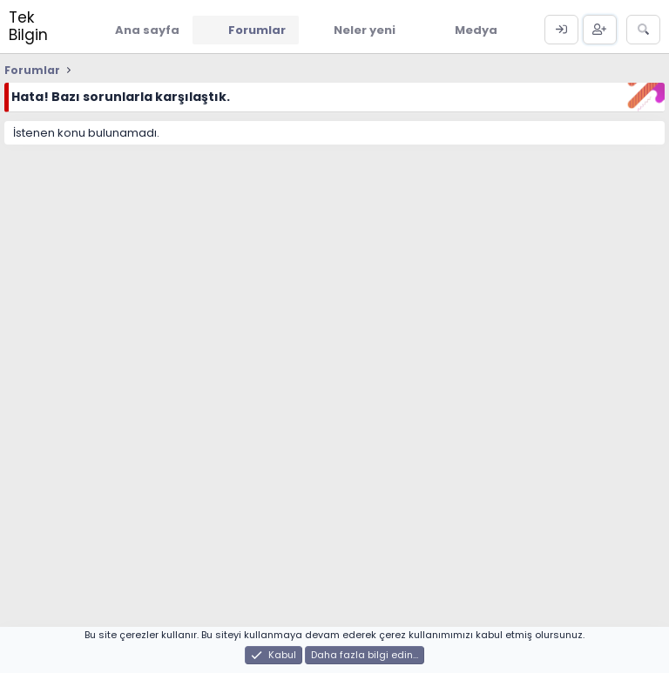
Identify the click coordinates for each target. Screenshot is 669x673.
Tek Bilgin (28, 26)
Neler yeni (364, 30)
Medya (476, 30)
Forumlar (257, 30)
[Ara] (643, 29)
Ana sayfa (147, 30)
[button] (408, 30)
